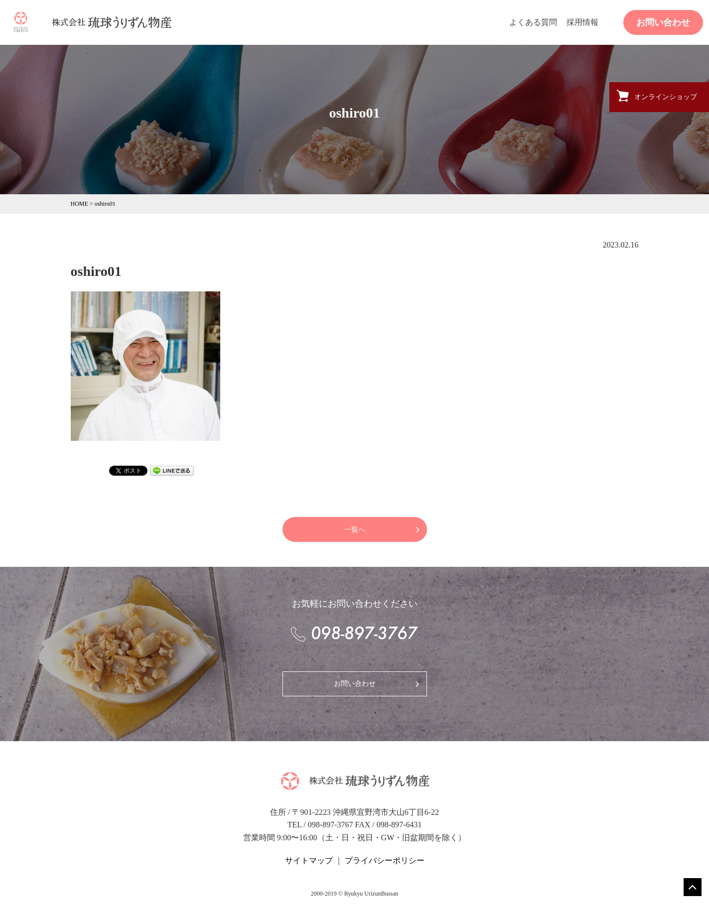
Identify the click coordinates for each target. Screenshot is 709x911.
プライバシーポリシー (385, 860)
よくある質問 (533, 22)
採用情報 (582, 22)
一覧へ (354, 529)
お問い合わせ (663, 22)
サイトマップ (309, 860)
